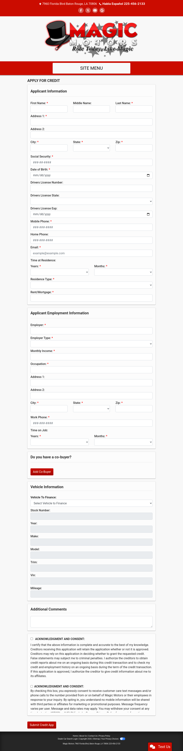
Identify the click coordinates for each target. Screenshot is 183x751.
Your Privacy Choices (113, 739)
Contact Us (92, 736)
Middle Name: (82, 103)
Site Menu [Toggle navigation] (91, 68)
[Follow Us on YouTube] (95, 10)
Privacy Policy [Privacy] (104, 736)
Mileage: (36, 588)
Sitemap (96, 739)
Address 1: (37, 116)
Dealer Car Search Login (68, 739)
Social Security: (40, 156)
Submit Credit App (42, 725)
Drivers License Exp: (43, 208)
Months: (99, 266)
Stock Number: (40, 510)
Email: (34, 247)
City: (33, 142)
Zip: (118, 142)
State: (77, 142)
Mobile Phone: (40, 221)
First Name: (38, 103)
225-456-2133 (114, 743)
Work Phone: (38, 417)
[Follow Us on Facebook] (81, 10)
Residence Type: (41, 279)
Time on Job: (39, 430)
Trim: (33, 562)
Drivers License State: (45, 195)
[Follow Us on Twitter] (88, 10)
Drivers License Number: (46, 182)
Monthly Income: (41, 351)
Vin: (33, 575)
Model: (35, 549)
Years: (34, 266)
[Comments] (91, 621)
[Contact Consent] (31, 686)
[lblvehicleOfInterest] (91, 503)
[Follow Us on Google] (102, 10)
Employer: (37, 325)
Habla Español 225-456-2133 (123, 3)
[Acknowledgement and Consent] (31, 638)
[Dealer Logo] (91, 38)
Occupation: (38, 363)
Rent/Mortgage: (41, 292)
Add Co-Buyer (42, 471)
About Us (83, 736)
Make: (34, 536)
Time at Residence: (43, 260)
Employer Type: (40, 338)
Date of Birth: (39, 169)
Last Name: (123, 103)
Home (75, 736)
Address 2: (37, 129)
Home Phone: (39, 234)
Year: (33, 523)
